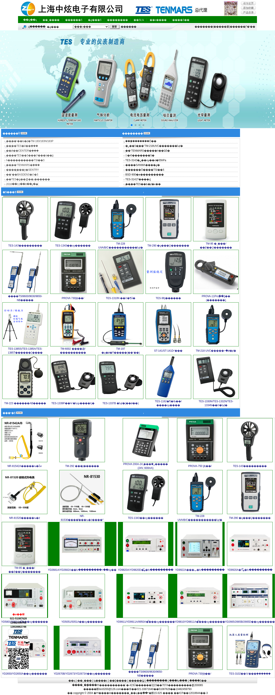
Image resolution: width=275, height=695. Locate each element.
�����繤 (221, 26)
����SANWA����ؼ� (142, 165)
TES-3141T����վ (138, 179)
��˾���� (51, 20)
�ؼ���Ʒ (94, 20)
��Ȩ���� (118, 680)
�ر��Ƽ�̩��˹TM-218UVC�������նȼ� (154, 145)
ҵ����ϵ (100, 680)
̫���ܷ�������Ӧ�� (140, 141)
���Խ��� (178, 680)
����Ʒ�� (180, 20)
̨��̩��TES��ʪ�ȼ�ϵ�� (143, 184)
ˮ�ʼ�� (250, 26)
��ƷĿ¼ (139, 20)
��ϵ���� (158, 20)
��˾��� (84, 680)
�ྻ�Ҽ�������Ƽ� (139, 155)
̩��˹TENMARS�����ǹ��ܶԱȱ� (147, 150)
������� (204, 26)
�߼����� (128, 26)
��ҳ (71, 680)
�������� (117, 20)
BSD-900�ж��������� (144, 174)
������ (237, 26)
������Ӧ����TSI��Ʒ (144, 169)
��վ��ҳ (30, 20)
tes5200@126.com (110, 689)
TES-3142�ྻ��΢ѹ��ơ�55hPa (145, 160)
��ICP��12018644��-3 (191, 693)
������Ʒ (73, 20)
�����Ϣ (136, 680)
